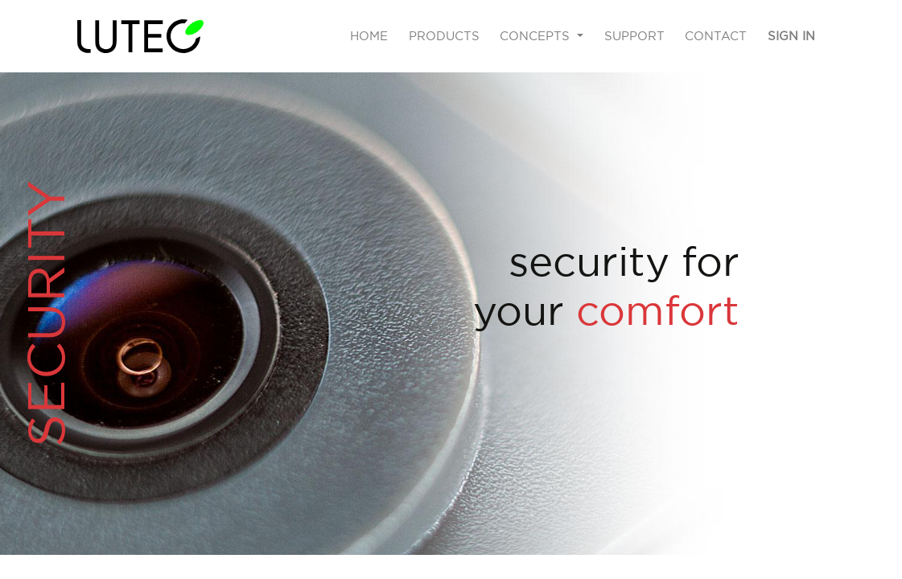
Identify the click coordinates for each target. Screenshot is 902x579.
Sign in (791, 36)
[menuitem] (369, 36)
